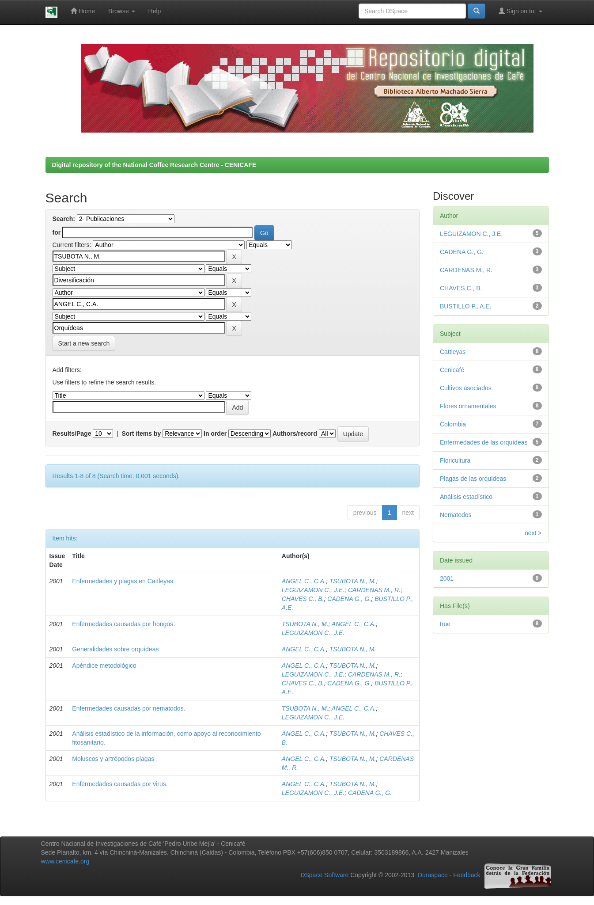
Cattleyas (452, 351)
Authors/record (294, 433)
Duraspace (433, 875)
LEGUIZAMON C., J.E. (313, 589)
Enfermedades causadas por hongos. (123, 623)
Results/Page (72, 433)
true (445, 623)
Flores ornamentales (468, 406)
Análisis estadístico (466, 496)
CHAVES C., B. (303, 598)
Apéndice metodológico (104, 665)
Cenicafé (452, 369)
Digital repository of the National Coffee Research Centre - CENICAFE (154, 164)
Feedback (466, 875)
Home (83, 11)
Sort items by (141, 433)
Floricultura (455, 460)
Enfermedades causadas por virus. (119, 783)
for (57, 232)
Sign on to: (520, 11)
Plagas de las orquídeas (473, 478)
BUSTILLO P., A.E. (465, 306)
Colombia (453, 424)
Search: (64, 218)
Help (154, 11)
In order (215, 433)
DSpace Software (324, 875)
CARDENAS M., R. (374, 589)
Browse (121, 11)
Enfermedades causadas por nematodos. (128, 708)
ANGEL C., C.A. (304, 581)
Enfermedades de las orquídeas (483, 442)
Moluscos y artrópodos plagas (113, 758)
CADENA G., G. (349, 598)
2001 (447, 578)
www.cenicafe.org (65, 861)
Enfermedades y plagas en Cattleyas (122, 581)
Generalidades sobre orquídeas (115, 649)
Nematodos (456, 514)
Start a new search (84, 343)
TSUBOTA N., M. (352, 581)
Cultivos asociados (466, 388)
